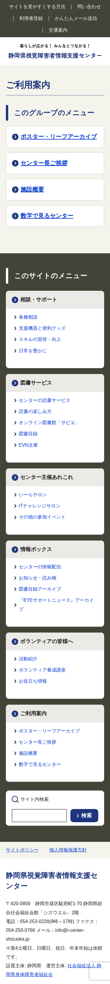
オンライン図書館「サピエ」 (49, 422)
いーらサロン (33, 494)
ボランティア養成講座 (42, 669)
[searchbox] (39, 815)
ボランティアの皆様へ (46, 641)
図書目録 (28, 433)
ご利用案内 (33, 713)
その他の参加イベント (42, 516)
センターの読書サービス (44, 400)
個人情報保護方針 (68, 849)
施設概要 (32, 189)
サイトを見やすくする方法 (37, 6)
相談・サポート (38, 299)
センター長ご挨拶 (44, 163)
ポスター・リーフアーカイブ (59, 136)
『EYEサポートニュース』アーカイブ (56, 604)
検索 (86, 815)
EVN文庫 (28, 445)
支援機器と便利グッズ (42, 328)
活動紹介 (28, 658)
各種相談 (28, 317)
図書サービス (36, 383)
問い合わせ (89, 6)
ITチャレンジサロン (39, 505)
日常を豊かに (33, 350)
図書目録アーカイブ (40, 589)
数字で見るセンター (47, 216)
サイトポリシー (22, 849)
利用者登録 (31, 18)
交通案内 (58, 30)
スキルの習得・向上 (40, 339)
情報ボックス (36, 549)
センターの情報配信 (40, 566)
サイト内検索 (35, 799)
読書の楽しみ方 (35, 411)
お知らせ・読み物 (37, 577)
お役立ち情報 (33, 681)
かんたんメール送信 (76, 18)
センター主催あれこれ (46, 477)
